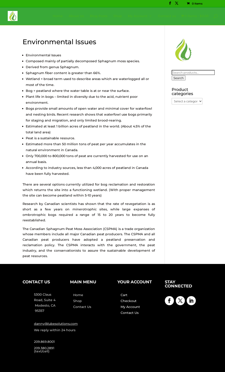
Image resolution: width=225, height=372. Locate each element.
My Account (137, 16)
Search (178, 78)
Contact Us (82, 307)
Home (58, 16)
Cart (124, 295)
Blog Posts (98, 16)
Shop (117, 16)
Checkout (129, 301)
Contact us (167, 16)
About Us (76, 16)
